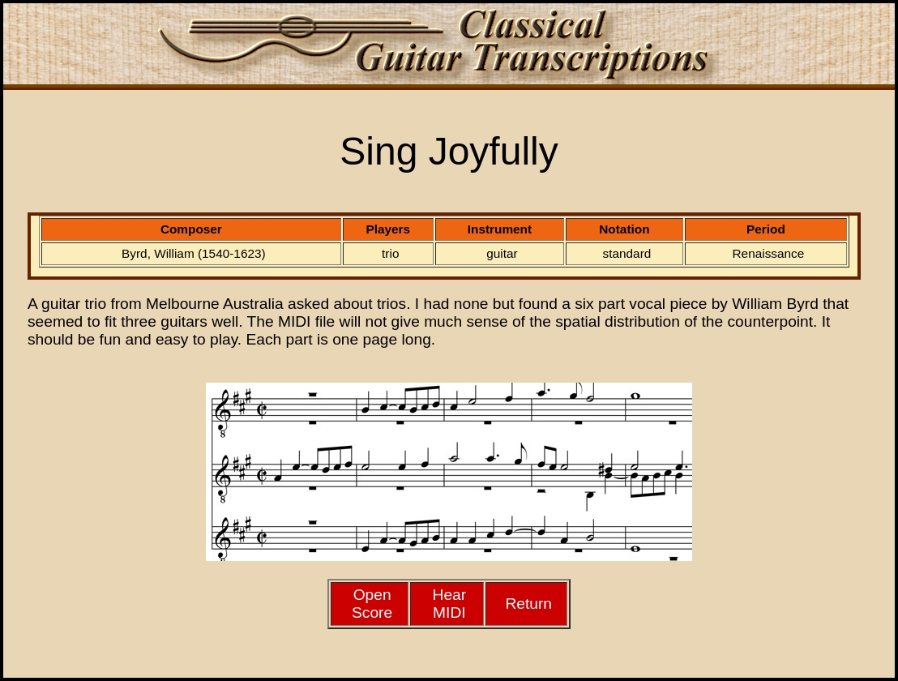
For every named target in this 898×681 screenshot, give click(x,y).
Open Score (372, 603)
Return (528, 603)
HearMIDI (450, 603)
